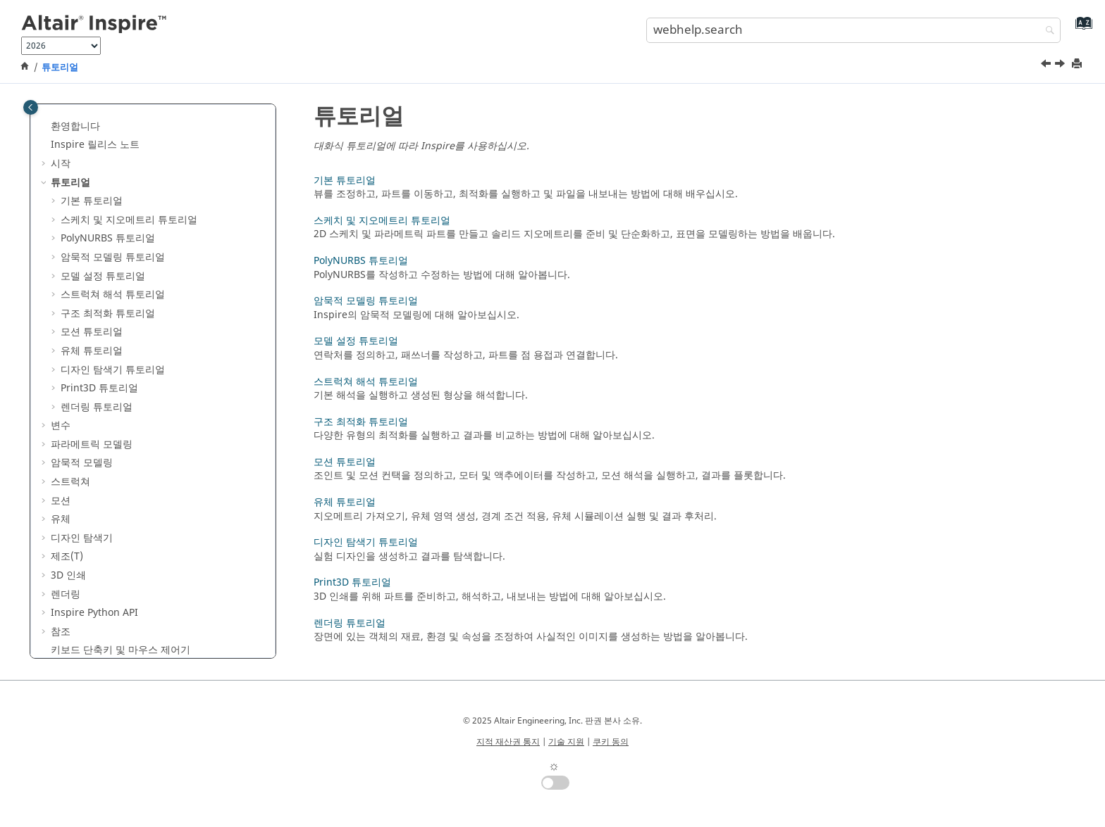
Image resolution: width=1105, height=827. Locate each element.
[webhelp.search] (1046, 31)
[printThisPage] (1078, 64)
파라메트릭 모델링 (91, 444)
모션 (60, 500)
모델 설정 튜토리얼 (103, 276)
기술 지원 (566, 742)
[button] (45, 127)
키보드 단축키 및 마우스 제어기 (120, 650)
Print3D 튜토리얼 (99, 388)
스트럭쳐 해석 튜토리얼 (113, 294)
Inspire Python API (94, 612)
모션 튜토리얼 (92, 331)
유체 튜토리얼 (92, 350)
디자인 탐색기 (82, 538)
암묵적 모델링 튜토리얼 (113, 257)
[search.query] (853, 30)
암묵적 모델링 (82, 462)
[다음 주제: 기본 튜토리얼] (1061, 65)
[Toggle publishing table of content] (30, 107)
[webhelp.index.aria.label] (1080, 28)
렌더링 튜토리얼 (96, 407)
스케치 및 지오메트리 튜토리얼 (129, 220)
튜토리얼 (60, 67)
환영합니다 (75, 126)
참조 (60, 631)
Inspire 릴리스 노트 (95, 144)
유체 (60, 519)
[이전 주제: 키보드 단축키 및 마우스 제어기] (1047, 65)
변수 (60, 425)
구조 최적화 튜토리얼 (108, 313)
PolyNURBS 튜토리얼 (108, 238)
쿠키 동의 (611, 742)
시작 (60, 163)
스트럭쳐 (70, 481)
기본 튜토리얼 (92, 201)
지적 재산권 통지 (508, 742)
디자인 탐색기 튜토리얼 (113, 369)
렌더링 (65, 594)
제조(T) (67, 556)
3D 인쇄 (68, 575)
